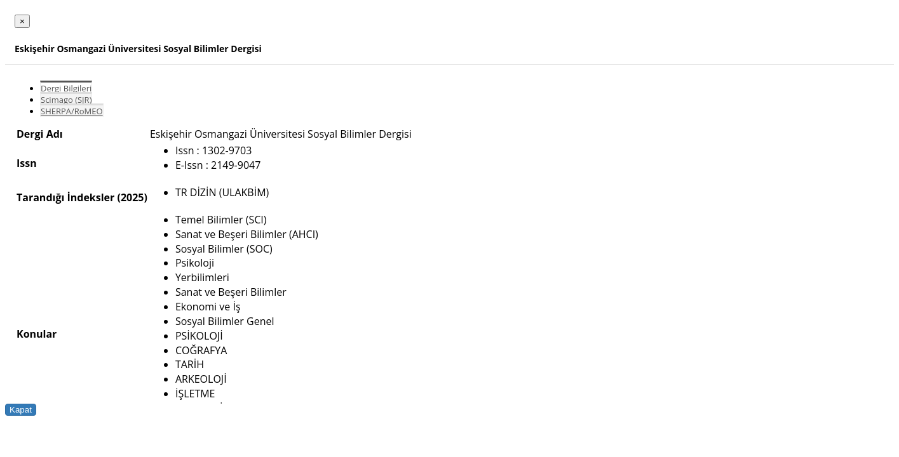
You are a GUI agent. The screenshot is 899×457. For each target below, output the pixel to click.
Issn (27, 163)
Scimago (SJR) (66, 99)
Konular (37, 334)
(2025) (132, 197)
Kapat (21, 409)
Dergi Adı (40, 134)
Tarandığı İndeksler (65, 197)
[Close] (22, 21)
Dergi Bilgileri (66, 88)
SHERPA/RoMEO (72, 111)
